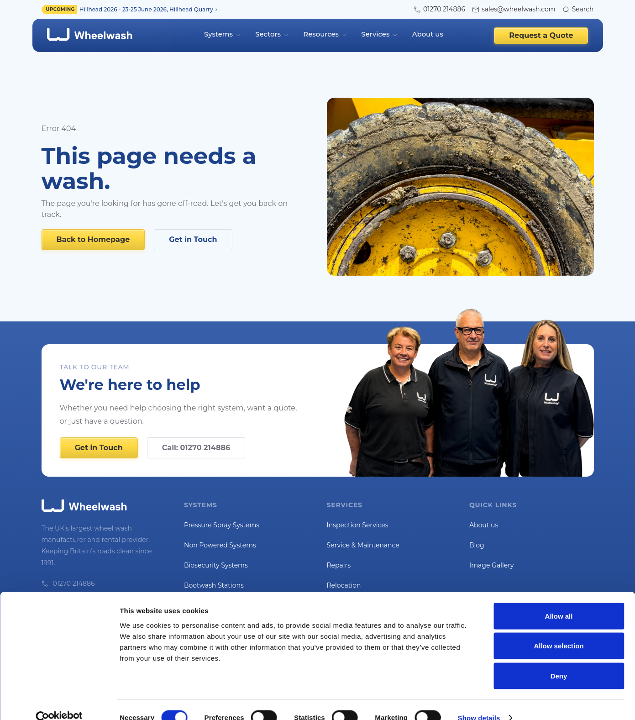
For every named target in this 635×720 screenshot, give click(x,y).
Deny (559, 660)
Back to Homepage (93, 235)
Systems (221, 33)
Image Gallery (491, 561)
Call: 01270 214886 (196, 444)
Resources (321, 33)
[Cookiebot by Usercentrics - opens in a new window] (59, 702)
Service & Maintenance (363, 541)
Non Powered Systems (220, 541)
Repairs (339, 561)
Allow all (559, 600)
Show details (479, 702)
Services (374, 33)
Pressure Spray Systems (221, 521)
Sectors (270, 33)
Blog (476, 541)
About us (425, 33)
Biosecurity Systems (216, 561)
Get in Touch (193, 235)
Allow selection (558, 630)
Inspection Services (357, 521)
